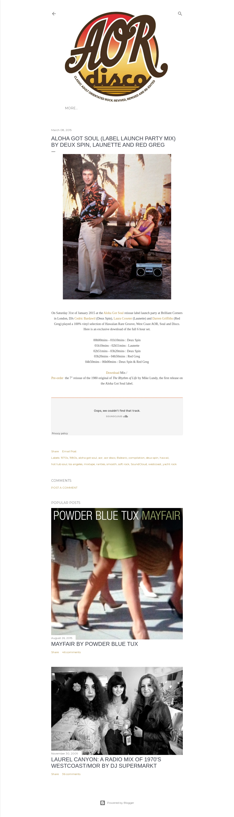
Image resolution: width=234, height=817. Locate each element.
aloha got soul (87, 457)
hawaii (164, 457)
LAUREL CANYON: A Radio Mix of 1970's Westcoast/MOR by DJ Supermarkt (106, 762)
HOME (70, 108)
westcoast (154, 464)
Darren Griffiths (163, 318)
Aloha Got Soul (114, 313)
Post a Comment (64, 487)
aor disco (109, 457)
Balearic (122, 457)
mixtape (89, 464)
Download (112, 372)
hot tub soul (59, 464)
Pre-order (57, 378)
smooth (111, 464)
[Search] (180, 12)
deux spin (152, 457)
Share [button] (55, 451)
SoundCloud (139, 464)
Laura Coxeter (123, 318)
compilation (137, 457)
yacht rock (170, 464)
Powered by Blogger (117, 803)
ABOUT (84, 108)
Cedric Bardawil (85, 318)
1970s (64, 457)
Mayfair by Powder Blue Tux (94, 644)
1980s (73, 457)
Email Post (69, 451)
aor (100, 457)
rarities (100, 464)
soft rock (123, 464)
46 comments (71, 652)
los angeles (75, 464)
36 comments (71, 774)
